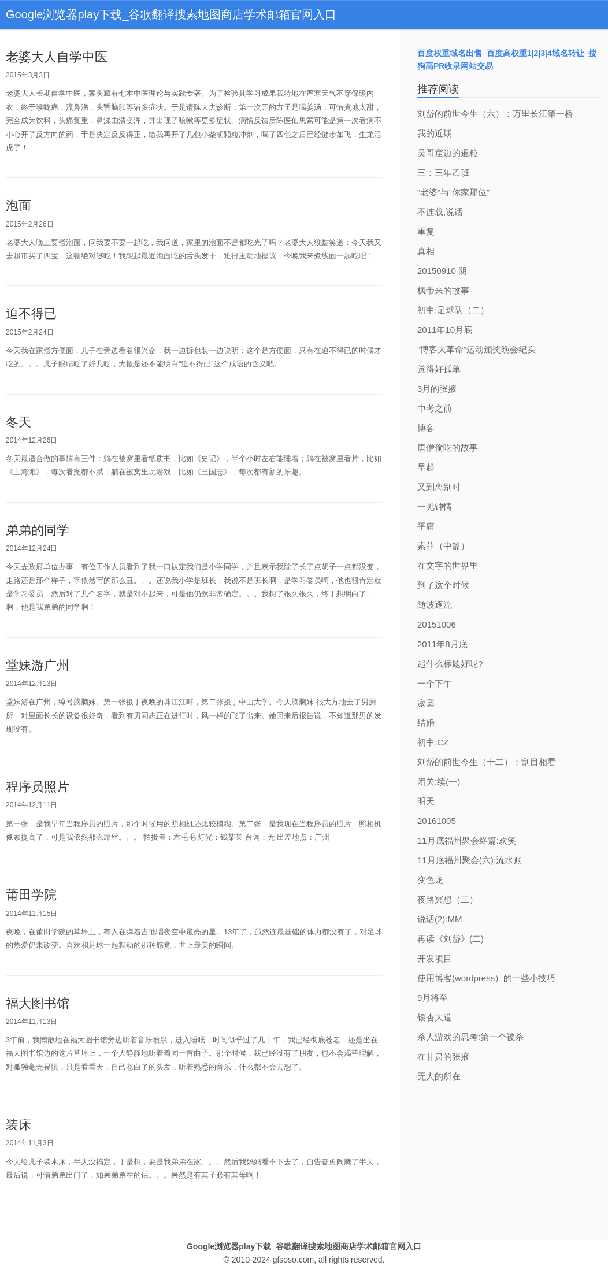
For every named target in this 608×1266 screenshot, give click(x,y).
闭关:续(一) (438, 781)
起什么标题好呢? (450, 664)
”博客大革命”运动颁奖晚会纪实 (476, 349)
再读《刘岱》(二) (450, 939)
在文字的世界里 (447, 565)
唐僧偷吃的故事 (447, 447)
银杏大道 (434, 1017)
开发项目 (434, 958)
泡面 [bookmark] (18, 205)
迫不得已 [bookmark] (31, 313)
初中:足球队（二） (453, 310)
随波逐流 (434, 605)
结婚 (426, 722)
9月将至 (432, 998)
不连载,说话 (440, 212)
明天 (426, 801)
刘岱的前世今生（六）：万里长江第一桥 (495, 113)
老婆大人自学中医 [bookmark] (56, 57)
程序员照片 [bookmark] (37, 786)
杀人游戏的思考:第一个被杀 (470, 1037)
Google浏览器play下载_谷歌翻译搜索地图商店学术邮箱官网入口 (171, 14)
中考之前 (434, 408)
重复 (426, 231)
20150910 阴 (442, 271)
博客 (426, 428)
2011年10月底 (444, 330)
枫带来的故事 (443, 290)
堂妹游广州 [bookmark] (37, 665)
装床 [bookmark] (18, 1125)
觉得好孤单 (439, 369)
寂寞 (426, 703)
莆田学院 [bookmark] (31, 895)
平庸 (426, 526)
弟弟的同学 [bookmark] (37, 530)
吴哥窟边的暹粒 (447, 153)
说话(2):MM (439, 919)
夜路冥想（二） (447, 899)
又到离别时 (439, 487)
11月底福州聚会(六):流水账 (469, 860)
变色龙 (430, 880)
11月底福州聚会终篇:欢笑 (466, 840)
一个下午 (434, 683)
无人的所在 (439, 1076)
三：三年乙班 (443, 172)
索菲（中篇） (443, 546)
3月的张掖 (437, 388)
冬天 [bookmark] (18, 422)
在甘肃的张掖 (443, 1056)
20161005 (436, 821)
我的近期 (434, 133)
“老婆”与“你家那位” (453, 192)
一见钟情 (434, 506)
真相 (426, 251)
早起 (426, 467)
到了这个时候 (443, 585)
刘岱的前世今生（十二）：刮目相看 (486, 762)
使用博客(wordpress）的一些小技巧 (486, 978)
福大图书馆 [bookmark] (37, 1003)
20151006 (436, 624)
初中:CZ (432, 742)
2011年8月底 (442, 644)
